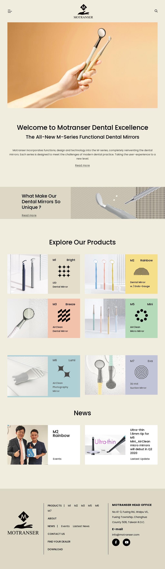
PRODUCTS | (56, 505)
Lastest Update (140, 497)
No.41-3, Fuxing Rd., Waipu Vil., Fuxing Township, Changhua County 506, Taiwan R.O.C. (130, 517)
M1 (69, 505)
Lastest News (81, 526)
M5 (90, 505)
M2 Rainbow (61, 439)
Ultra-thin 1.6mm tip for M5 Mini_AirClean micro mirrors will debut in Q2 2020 (141, 479)
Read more (82, 169)
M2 (76, 505)
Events (57, 464)
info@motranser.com (125, 535)
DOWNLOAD (55, 549)
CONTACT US (56, 534)
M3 (83, 505)
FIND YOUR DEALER (59, 541)
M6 (97, 505)
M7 (50, 511)
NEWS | (53, 526)
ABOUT (52, 518)
